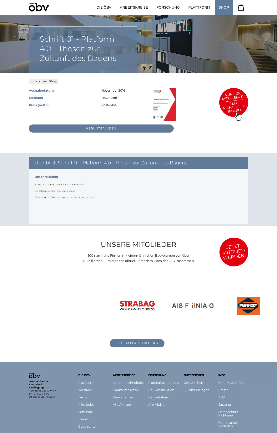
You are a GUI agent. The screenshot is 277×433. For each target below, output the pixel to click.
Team (82, 397)
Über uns (85, 383)
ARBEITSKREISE (134, 7)
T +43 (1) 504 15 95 (39, 393)
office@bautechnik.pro (42, 396)
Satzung (224, 404)
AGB (221, 397)
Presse (223, 390)
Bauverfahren (123, 397)
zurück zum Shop (43, 81)
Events (83, 419)
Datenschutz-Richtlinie (228, 413)
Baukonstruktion (126, 390)
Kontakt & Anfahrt (232, 383)
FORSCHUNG (168, 7)
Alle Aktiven (122, 404)
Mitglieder (86, 404)
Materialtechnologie (128, 383)
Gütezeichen (193, 383)
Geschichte (86, 426)
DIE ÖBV (103, 7)
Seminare (85, 412)
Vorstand (85, 390)
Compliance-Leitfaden (228, 424)
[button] (104, 7)
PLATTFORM (199, 7)
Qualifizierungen (196, 390)
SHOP (224, 7)
